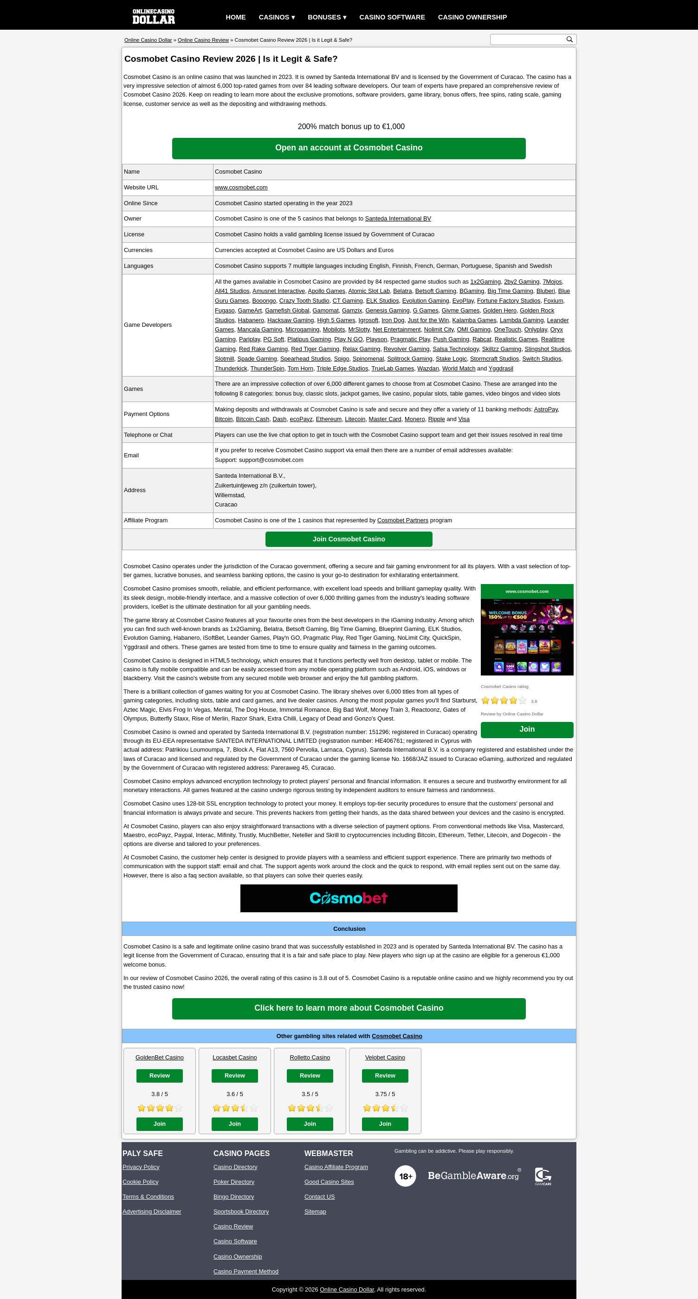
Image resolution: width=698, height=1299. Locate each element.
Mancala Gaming (259, 329)
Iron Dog (392, 320)
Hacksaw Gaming (290, 320)
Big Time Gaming (510, 290)
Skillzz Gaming (502, 348)
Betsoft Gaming (435, 290)
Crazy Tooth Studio (304, 300)
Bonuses (324, 17)
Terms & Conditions (148, 1196)
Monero (415, 419)
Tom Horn (300, 368)
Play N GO (348, 339)
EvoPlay (463, 300)
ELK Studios (382, 300)
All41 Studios (232, 290)
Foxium (553, 300)
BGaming (471, 290)
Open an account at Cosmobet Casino (349, 147)
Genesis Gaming (387, 310)
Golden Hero (500, 310)
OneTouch (507, 329)
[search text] (529, 39)
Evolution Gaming (425, 300)
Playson (377, 339)
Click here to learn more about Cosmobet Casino (349, 1008)
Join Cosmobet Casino (349, 539)
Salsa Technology (456, 348)
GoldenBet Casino (160, 1057)
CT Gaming (348, 300)
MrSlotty (358, 329)
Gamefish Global (287, 310)
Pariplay (249, 339)
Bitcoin (224, 419)
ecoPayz (301, 419)
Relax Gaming (361, 348)
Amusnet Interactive (278, 290)
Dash (280, 419)
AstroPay (546, 409)
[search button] (570, 39)
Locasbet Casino (235, 1057)
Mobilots (334, 329)
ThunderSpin (267, 368)
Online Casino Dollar (347, 1289)
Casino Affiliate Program (336, 1166)
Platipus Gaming (309, 339)
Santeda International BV (398, 218)
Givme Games (461, 310)
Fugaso (225, 310)
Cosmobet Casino (397, 1036)
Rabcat (481, 339)
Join (527, 729)
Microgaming (302, 329)
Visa (464, 419)
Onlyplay (535, 329)
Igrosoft (368, 320)
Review (159, 1075)
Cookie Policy (141, 1181)
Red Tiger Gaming (315, 348)
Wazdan (428, 368)
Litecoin (355, 419)
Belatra (402, 290)
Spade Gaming (257, 358)
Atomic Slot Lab (369, 290)
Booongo (264, 300)
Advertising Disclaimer (152, 1211)
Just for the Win (428, 320)
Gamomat (326, 310)
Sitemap (315, 1211)
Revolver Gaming (407, 348)
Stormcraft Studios (494, 358)
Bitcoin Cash (253, 419)
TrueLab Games (392, 368)
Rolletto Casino (310, 1057)
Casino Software (392, 17)
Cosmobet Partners (402, 520)
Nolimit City (439, 329)
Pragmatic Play (410, 339)
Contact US (319, 1196)
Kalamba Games (474, 320)
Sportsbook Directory (241, 1211)
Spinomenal (368, 358)
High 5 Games (336, 320)
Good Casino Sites (329, 1181)
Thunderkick (231, 368)
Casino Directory (235, 1166)
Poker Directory (233, 1181)
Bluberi (545, 290)
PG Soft (273, 339)
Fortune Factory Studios (509, 300)
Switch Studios (541, 358)
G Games (426, 310)
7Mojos (552, 281)
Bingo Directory (233, 1196)
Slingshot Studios (548, 348)
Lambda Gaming (522, 320)
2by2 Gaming (521, 281)
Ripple (436, 419)
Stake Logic (451, 358)
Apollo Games (326, 290)
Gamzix (352, 310)
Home (236, 17)
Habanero (251, 320)
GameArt (250, 310)
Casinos (274, 17)
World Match (459, 368)
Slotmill (224, 358)
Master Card (385, 419)
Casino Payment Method (245, 1271)
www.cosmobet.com (241, 187)
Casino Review (233, 1226)
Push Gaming (451, 339)
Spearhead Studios (305, 358)
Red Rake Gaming (263, 348)
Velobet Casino (385, 1057)
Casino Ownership (472, 17)
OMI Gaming (474, 329)
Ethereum (329, 419)
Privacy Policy (141, 1166)
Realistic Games (516, 339)
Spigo (341, 358)
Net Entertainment (397, 329)
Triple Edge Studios (342, 368)
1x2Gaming (486, 281)
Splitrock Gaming (409, 358)
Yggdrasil (501, 368)
